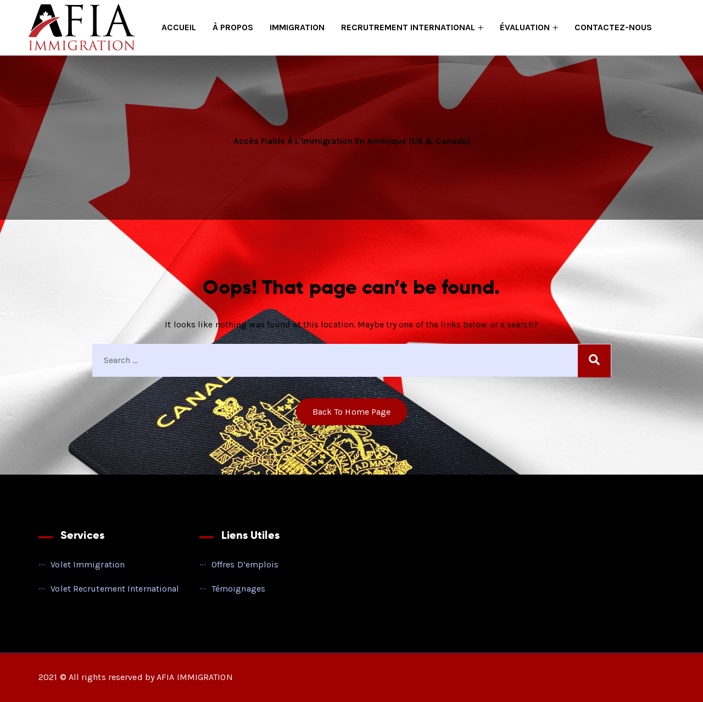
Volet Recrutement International (115, 588)
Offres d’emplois (245, 564)
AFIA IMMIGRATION (195, 677)
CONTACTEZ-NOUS (613, 27)
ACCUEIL (178, 27)
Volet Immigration (88, 564)
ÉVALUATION (525, 27)
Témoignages (238, 588)
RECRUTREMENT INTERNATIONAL (408, 27)
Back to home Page (352, 411)
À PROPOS (233, 27)
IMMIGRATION (297, 27)
